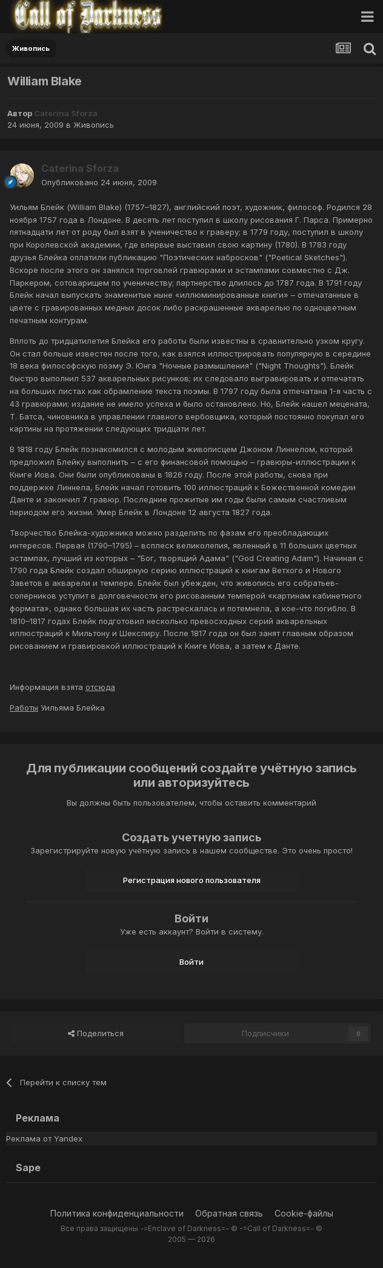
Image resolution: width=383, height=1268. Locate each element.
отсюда (100, 687)
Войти (191, 962)
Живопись (93, 125)
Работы (24, 707)
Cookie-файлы (304, 1213)
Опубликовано (99, 182)
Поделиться (96, 1033)
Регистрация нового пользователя (192, 880)
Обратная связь (229, 1213)
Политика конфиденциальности (117, 1213)
